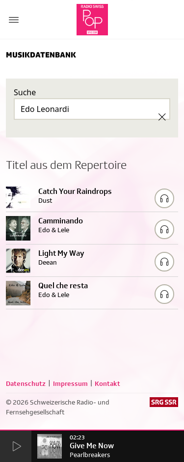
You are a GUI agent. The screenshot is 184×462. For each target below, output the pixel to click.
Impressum (70, 383)
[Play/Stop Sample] (164, 198)
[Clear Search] (162, 117)
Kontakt (107, 383)
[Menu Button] (13, 19)
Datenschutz (26, 383)
